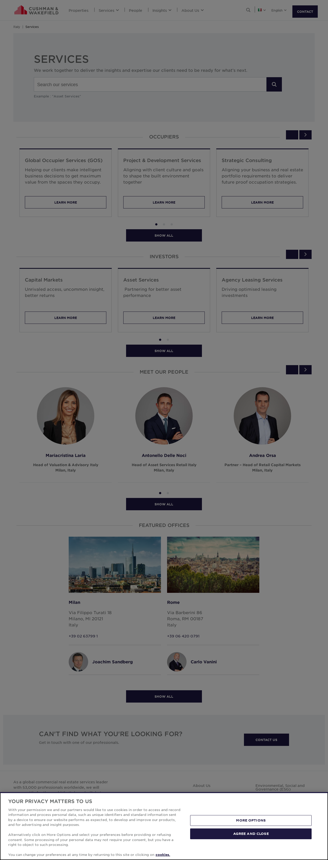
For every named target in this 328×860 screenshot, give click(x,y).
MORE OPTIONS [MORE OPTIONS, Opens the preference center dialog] (251, 843)
